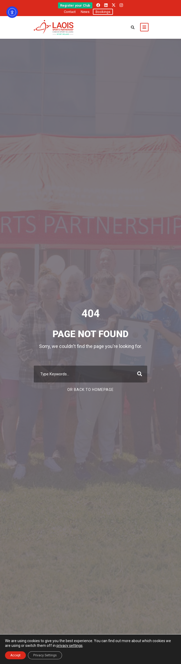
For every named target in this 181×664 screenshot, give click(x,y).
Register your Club (75, 5)
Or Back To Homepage (90, 389)
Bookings (103, 12)
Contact (70, 12)
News (85, 12)
